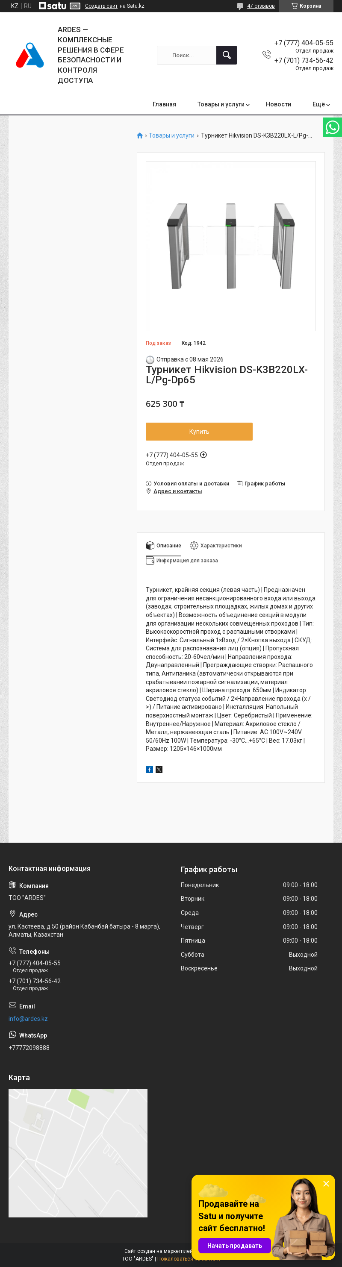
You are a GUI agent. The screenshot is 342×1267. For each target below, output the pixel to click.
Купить (199, 431)
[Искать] (226, 55)
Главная (164, 104)
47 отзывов (261, 6)
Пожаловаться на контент (189, 1259)
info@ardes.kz (28, 1018)
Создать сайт (101, 6)
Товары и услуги (221, 104)
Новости (278, 104)
